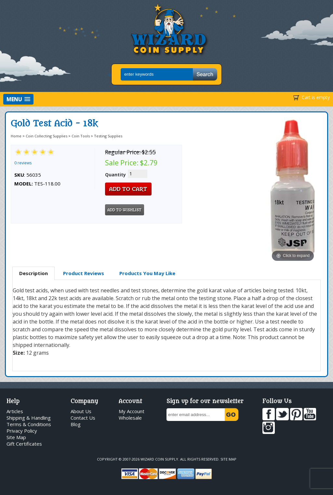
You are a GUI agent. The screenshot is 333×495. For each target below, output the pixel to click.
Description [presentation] (33, 273)
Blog (76, 424)
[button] (18, 99)
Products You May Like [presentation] (147, 273)
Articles (15, 411)
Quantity (115, 174)
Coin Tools (81, 135)
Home (16, 135)
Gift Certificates (24, 443)
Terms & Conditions (29, 424)
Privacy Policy (22, 430)
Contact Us (83, 417)
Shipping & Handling (29, 417)
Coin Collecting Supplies (46, 135)
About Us (81, 411)
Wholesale (130, 417)
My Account (131, 411)
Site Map (16, 437)
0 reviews (23, 163)
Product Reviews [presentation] (83, 273)
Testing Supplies (108, 135)
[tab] (33, 273)
